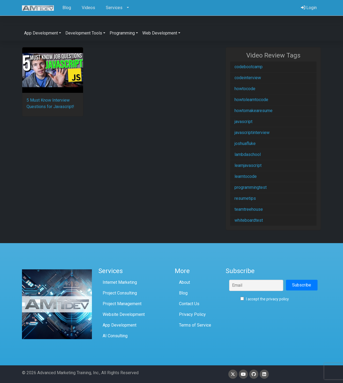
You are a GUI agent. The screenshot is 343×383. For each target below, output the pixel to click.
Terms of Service (195, 325)
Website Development (124, 314)
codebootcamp (248, 66)
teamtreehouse (248, 209)
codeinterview (247, 77)
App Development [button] (41, 33)
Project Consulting (120, 293)
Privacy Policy (192, 314)
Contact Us (189, 303)
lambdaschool (247, 154)
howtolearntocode (251, 99)
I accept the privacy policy (264, 299)
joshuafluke (245, 143)
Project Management (122, 303)
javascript (243, 121)
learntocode (245, 176)
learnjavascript (248, 165)
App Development (119, 325)
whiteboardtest (248, 220)
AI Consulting (115, 335)
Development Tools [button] (83, 33)
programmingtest (250, 187)
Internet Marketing (120, 282)
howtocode (244, 88)
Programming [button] (122, 33)
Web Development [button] (159, 33)
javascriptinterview (252, 132)
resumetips (245, 198)
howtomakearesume (253, 110)
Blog (183, 293)
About (184, 282)
